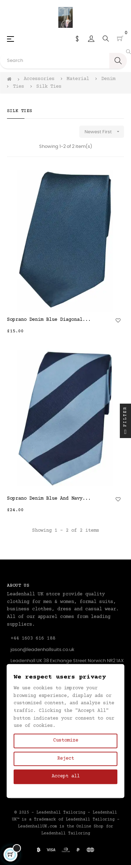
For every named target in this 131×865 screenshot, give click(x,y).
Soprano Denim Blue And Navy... (49, 498)
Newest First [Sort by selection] (104, 132)
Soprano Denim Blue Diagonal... (49, 320)
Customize (65, 740)
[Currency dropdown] (77, 38)
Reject (65, 758)
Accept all (66, 776)
